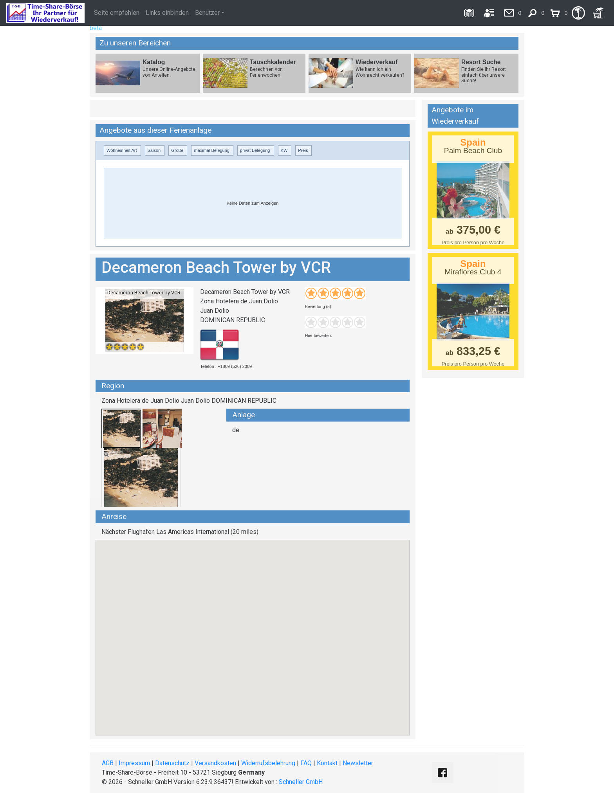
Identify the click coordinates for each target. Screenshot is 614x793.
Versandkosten (215, 763)
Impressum (134, 763)
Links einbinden (167, 12)
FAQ (306, 763)
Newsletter (358, 763)
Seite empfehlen (116, 12)
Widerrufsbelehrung (268, 763)
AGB (108, 763)
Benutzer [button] (207, 12)
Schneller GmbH (301, 782)
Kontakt (327, 763)
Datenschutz (172, 763)
